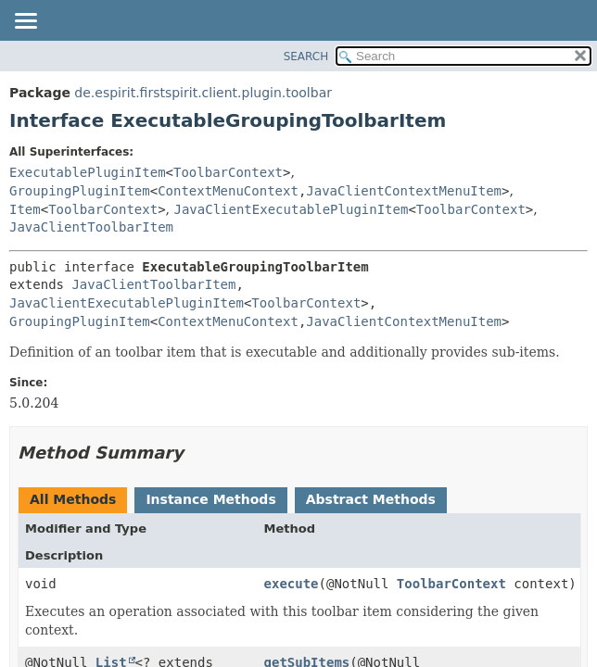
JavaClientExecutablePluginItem (291, 209)
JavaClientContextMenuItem (404, 190)
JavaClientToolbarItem (91, 227)
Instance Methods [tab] (210, 499)
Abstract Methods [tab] (371, 499)
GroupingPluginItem (79, 190)
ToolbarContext (228, 172)
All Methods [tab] (73, 499)
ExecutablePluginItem (87, 172)
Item (25, 209)
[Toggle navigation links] (25, 22)
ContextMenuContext (228, 190)
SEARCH (306, 56)
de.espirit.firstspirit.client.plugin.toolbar (203, 92)
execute (291, 583)
